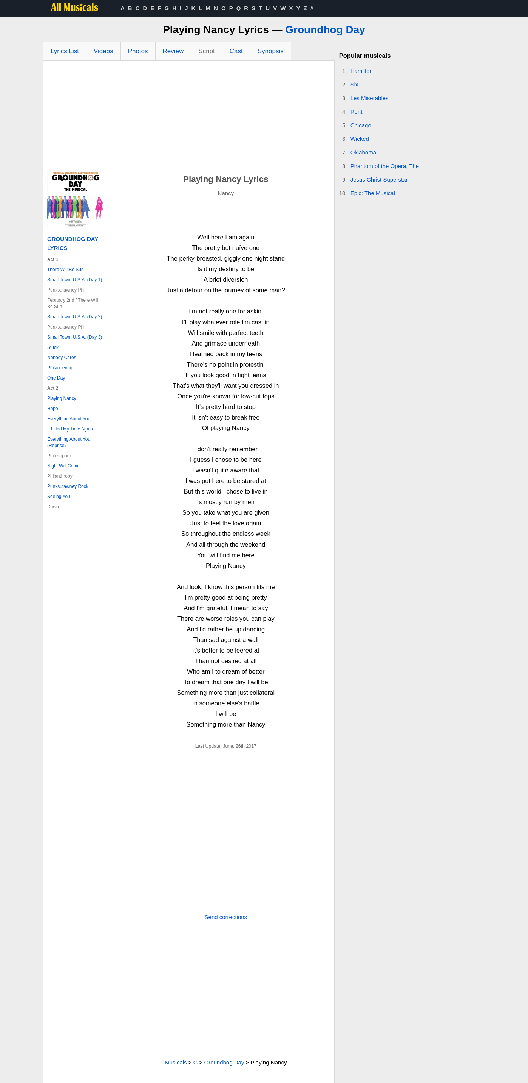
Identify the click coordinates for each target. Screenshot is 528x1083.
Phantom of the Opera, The (384, 166)
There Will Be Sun (65, 269)
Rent (356, 111)
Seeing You (58, 496)
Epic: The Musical (372, 193)
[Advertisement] (188, 117)
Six (354, 84)
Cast (236, 51)
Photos (138, 51)
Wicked (359, 139)
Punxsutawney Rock (67, 486)
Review (173, 51)
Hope (52, 408)
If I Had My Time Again (70, 429)
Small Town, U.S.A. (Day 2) (74, 316)
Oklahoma (363, 152)
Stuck (53, 347)
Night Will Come (63, 466)
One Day (56, 378)
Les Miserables (369, 98)
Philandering (60, 367)
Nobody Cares (61, 357)
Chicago (360, 125)
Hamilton (361, 71)
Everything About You (68, 418)
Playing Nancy (61, 398)
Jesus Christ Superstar (379, 179)
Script (206, 51)
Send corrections (226, 917)
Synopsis (271, 51)
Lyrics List (65, 51)
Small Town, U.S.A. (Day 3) (74, 337)
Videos (103, 51)
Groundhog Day (325, 29)
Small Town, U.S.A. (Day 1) (74, 279)
